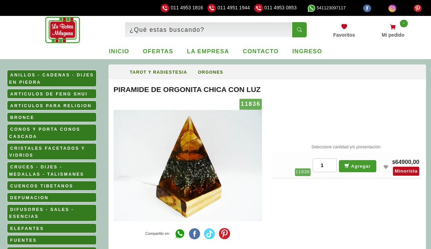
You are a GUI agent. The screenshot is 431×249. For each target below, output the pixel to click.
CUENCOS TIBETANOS (41, 186)
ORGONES (210, 72)
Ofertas (158, 51)
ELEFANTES (27, 228)
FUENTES (23, 240)
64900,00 (407, 162)
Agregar (357, 166)
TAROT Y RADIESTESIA (158, 72)
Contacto (261, 51)
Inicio (119, 51)
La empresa (208, 51)
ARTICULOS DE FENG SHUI (49, 94)
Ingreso (307, 51)
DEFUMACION (29, 197)
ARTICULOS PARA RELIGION (51, 105)
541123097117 (326, 8)
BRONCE (22, 117)
